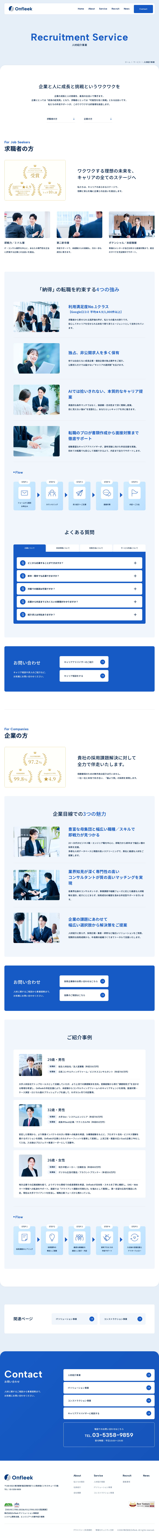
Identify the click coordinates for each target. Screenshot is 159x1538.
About (91, 8)
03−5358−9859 (109, 1435)
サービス (137, 62)
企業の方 (88, 118)
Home (81, 8)
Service (103, 8)
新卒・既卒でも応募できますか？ (39, 576)
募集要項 (126, 1481)
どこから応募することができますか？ (41, 563)
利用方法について (96, 548)
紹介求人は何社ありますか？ (37, 614)
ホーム (127, 62)
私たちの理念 (79, 1481)
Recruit (115, 8)
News (126, 8)
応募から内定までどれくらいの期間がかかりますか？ (49, 601)
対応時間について (63, 548)
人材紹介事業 (99, 1481)
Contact (143, 9)
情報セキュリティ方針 (105, 1530)
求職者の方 (52, 118)
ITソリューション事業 (103, 1487)
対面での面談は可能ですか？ (37, 589)
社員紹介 (77, 1487)
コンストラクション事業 (104, 1492)
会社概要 (77, 1492)
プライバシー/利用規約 (82, 1530)
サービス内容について (129, 548)
